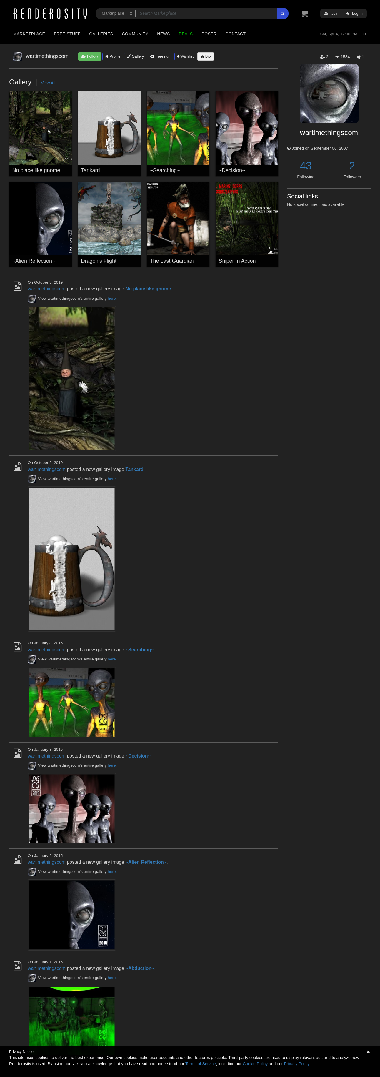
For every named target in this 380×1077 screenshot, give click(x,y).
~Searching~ (165, 170)
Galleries (101, 33)
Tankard (90, 170)
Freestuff (160, 56)
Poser (208, 33)
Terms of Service (200, 1063)
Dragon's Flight (99, 261)
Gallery (135, 56)
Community (135, 33)
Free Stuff (67, 33)
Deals (186, 33)
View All (48, 83)
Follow (89, 56)
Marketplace (29, 33)
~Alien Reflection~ (33, 261)
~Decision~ (232, 170)
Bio (206, 56)
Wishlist (185, 56)
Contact (235, 33)
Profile (112, 56)
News (163, 33)
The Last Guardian (172, 261)
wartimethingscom (47, 288)
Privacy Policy (296, 1063)
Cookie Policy (255, 1063)
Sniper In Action (237, 261)
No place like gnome (36, 170)
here (112, 298)
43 (306, 166)
